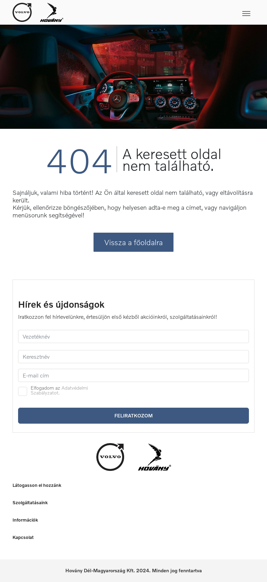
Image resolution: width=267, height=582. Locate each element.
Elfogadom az (59, 390)
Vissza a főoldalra (133, 242)
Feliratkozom (133, 415)
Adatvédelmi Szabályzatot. (59, 390)
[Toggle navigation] (158, 12)
